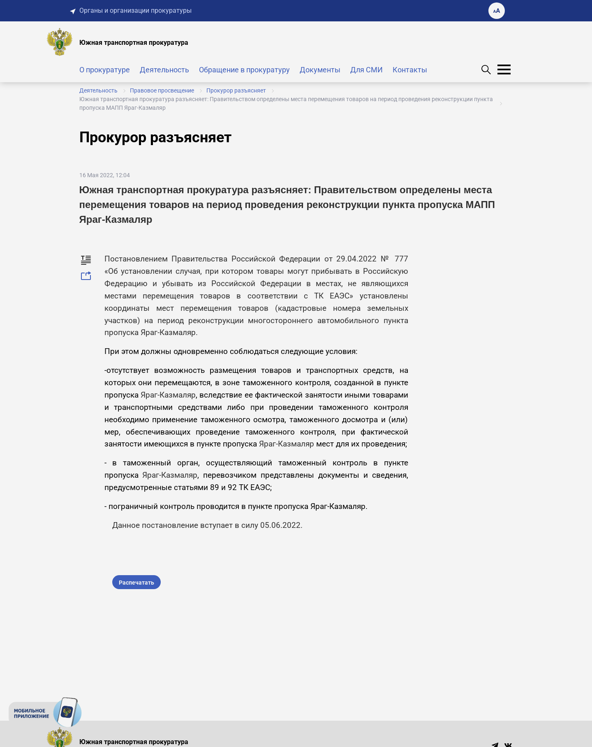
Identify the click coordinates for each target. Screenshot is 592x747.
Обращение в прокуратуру (244, 69)
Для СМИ (366, 69)
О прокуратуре (104, 69)
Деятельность (164, 69)
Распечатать (136, 582)
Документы (320, 69)
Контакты (410, 69)
